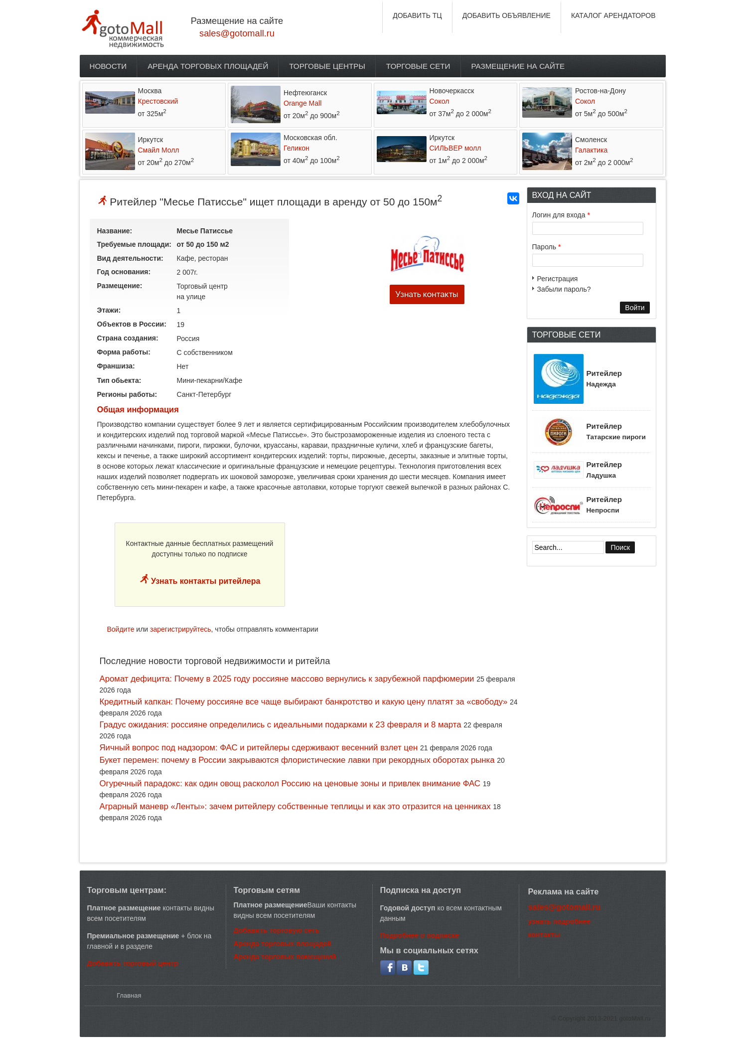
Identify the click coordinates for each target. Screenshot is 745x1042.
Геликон (296, 148)
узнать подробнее (559, 921)
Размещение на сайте (518, 66)
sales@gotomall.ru (237, 33)
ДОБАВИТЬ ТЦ (417, 15)
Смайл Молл (158, 150)
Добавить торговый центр (132, 963)
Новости (108, 66)
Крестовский (158, 101)
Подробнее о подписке (419, 935)
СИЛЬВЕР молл (455, 148)
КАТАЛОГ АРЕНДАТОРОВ (613, 15)
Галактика (591, 150)
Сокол (439, 101)
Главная (129, 995)
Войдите (121, 629)
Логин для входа (561, 215)
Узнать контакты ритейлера (205, 581)
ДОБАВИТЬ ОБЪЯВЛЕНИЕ (506, 15)
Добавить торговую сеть (276, 930)
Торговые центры (327, 66)
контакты (544, 935)
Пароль (546, 247)
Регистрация (557, 279)
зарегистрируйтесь (180, 629)
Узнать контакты (426, 294)
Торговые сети (418, 66)
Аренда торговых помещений (285, 957)
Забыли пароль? (564, 289)
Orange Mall (302, 103)
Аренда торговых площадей (208, 66)
